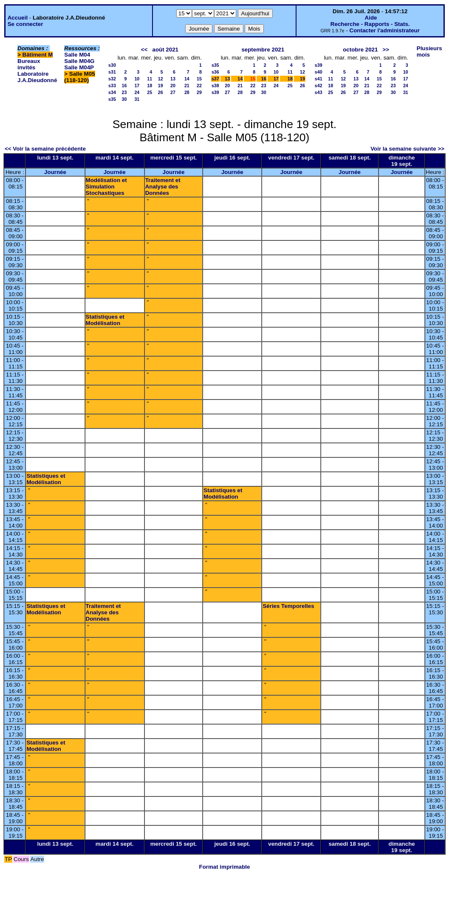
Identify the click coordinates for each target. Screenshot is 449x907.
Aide (371, 17)
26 (160, 92)
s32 (112, 78)
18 (149, 85)
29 (199, 92)
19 (160, 85)
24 (136, 92)
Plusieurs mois (429, 51)
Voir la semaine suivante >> (407, 148)
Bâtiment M (38, 54)
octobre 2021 (360, 49)
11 (149, 78)
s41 (318, 78)
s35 (112, 99)
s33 (112, 85)
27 (172, 92)
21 (186, 85)
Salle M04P (79, 67)
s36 (215, 71)
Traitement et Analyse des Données (163, 186)
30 (124, 99)
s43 (318, 92)
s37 (215, 78)
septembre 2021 (262, 49)
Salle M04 (77, 54)
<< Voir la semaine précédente (45, 148)
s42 (318, 85)
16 (124, 85)
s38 (215, 85)
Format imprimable (224, 867)
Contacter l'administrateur (385, 30)
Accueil (18, 17)
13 (172, 78)
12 (160, 78)
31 (136, 99)
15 (199, 78)
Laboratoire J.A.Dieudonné (37, 77)
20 (172, 85)
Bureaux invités (28, 64)
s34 (112, 92)
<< (144, 49)
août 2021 (165, 49)
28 (186, 92)
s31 (112, 71)
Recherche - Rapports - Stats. (370, 24)
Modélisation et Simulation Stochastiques (106, 186)
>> (386, 49)
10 (136, 78)
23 (124, 92)
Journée (55, 172)
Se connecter (25, 24)
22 (199, 85)
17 (136, 85)
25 (149, 92)
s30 (112, 65)
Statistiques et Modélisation (105, 320)
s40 (318, 71)
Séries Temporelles (288, 606)
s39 (215, 92)
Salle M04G (79, 61)
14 (186, 78)
